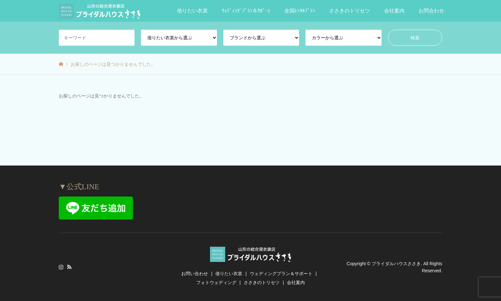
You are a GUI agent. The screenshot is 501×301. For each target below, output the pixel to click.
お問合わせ (431, 10)
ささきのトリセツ (349, 10)
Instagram (61, 267)
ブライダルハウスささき (396, 263)
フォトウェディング (216, 282)
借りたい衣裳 (192, 10)
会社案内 (394, 10)
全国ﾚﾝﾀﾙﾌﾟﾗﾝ (299, 10)
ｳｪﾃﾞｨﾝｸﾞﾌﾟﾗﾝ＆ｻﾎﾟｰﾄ (246, 10)
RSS (69, 267)
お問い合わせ (194, 273)
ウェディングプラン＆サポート (281, 273)
